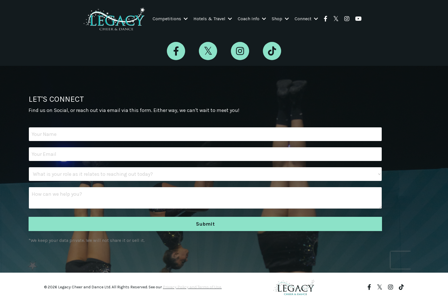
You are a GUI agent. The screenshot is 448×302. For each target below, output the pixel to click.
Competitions (170, 18)
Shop (280, 18)
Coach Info (252, 18)
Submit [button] (205, 224)
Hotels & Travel (212, 18)
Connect (306, 18)
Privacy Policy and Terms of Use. (192, 287)
